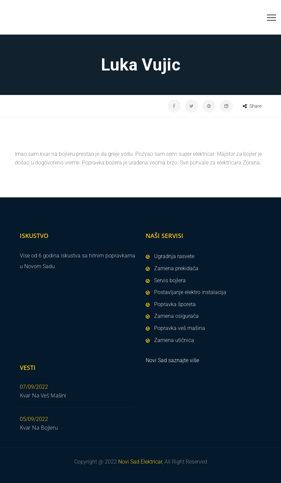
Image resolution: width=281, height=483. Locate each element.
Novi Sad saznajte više (172, 360)
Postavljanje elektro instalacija (190, 292)
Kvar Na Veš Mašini (43, 395)
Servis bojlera (170, 280)
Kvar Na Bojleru (39, 427)
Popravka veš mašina (179, 328)
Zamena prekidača (176, 268)
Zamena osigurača (176, 316)
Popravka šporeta (175, 304)
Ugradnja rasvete (174, 256)
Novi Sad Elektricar (140, 461)
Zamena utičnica (174, 340)
